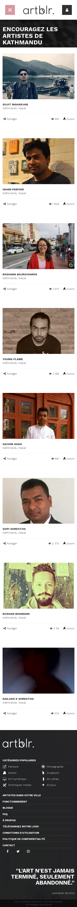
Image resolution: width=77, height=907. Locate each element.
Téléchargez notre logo (21, 826)
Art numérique (14, 779)
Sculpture (50, 772)
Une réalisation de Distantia (38, 904)
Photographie (52, 766)
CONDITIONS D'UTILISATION (21, 832)
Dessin (9, 772)
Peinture (11, 766)
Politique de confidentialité (24, 839)
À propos (9, 820)
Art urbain (50, 779)
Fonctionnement (15, 801)
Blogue (8, 807)
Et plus (49, 785)
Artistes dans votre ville (22, 795)
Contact (9, 845)
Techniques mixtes (17, 785)
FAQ (5, 814)
